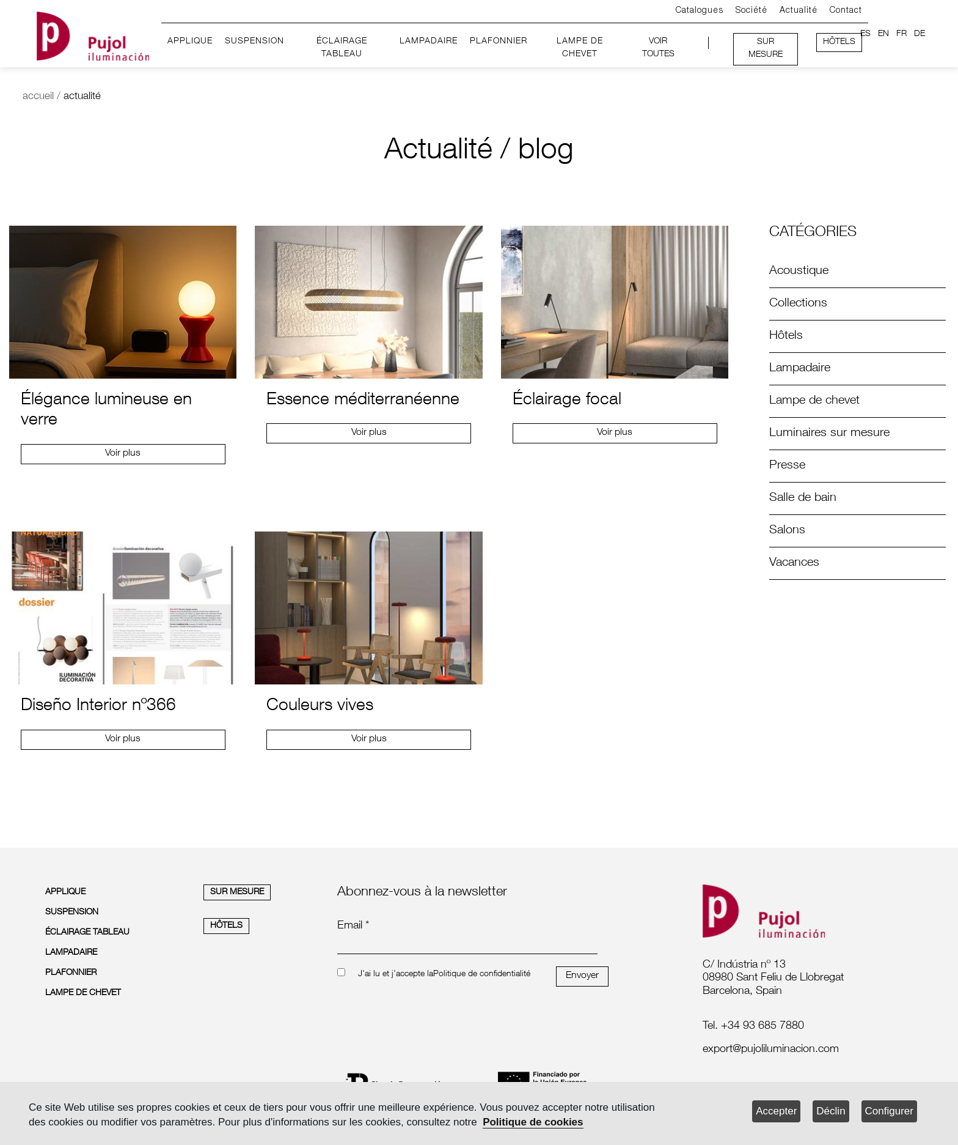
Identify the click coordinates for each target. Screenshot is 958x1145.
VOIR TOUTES (658, 48)
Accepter (776, 1111)
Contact (846, 11)
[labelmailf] (803, 1050)
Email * (353, 926)
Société (751, 11)
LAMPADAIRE (429, 41)
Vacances (794, 563)
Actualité (798, 11)
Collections (798, 304)
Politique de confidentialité (481, 974)
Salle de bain (802, 498)
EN (883, 34)
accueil (38, 97)
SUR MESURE (765, 49)
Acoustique (798, 271)
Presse (787, 466)
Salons (787, 531)
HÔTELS (839, 42)
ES (865, 34)
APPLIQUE (190, 41)
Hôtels (786, 336)
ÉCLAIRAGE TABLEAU (341, 48)
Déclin (830, 1111)
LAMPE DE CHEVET (580, 48)
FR (901, 34)
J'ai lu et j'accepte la (395, 974)
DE (919, 34)
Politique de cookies (533, 1122)
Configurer (889, 1111)
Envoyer (582, 976)
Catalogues (699, 11)
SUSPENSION (254, 41)
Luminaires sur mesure (829, 434)
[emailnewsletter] (467, 945)
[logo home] (93, 34)
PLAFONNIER (498, 41)
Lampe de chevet (814, 401)
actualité (82, 97)
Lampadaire (799, 369)
